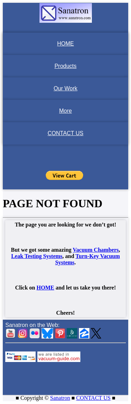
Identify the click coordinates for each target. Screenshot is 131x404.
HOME (65, 44)
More (65, 111)
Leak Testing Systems (37, 256)
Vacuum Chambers (95, 250)
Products (65, 66)
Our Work (65, 88)
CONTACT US (65, 133)
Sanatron (60, 398)
